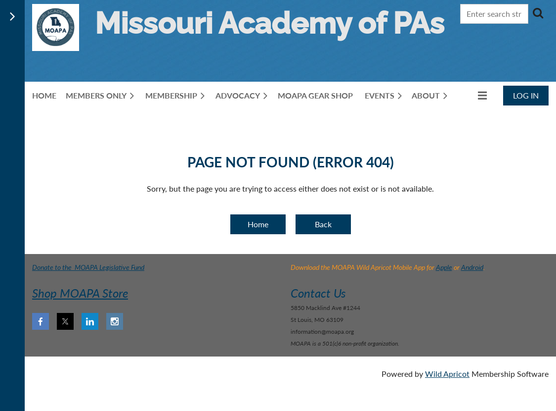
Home (258, 224)
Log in (526, 95)
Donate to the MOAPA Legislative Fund (88, 267)
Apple (444, 267)
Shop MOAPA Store (80, 293)
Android (472, 267)
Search (538, 13)
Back (323, 224)
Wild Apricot (447, 373)
